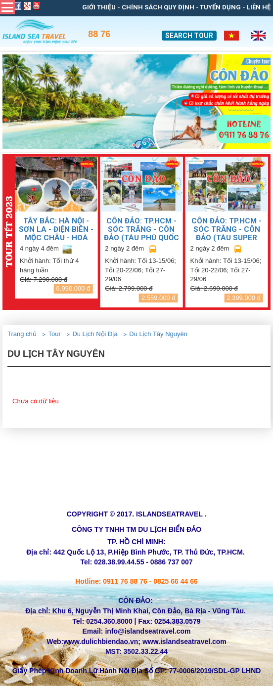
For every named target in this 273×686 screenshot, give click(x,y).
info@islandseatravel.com (147, 631)
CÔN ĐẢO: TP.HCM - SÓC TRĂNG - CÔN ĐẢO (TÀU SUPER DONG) (226, 229)
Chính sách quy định (158, 7)
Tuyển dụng (220, 7)
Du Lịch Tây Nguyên (158, 334)
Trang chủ (22, 334)
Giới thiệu (99, 7)
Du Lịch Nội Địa (94, 334)
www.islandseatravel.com (184, 641)
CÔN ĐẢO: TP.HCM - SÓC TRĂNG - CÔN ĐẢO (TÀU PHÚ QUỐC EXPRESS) (141, 229)
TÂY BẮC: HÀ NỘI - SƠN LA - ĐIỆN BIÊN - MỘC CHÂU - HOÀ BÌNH (56, 229)
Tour (54, 334)
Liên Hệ (259, 7)
